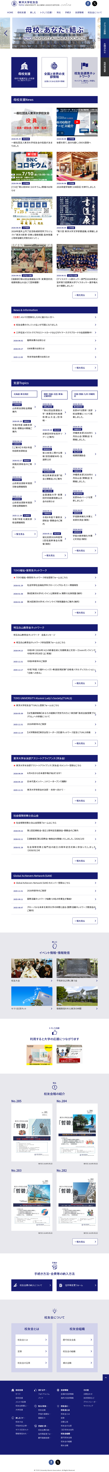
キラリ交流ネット (22, 1430)
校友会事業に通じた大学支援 (23, 1406)
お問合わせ (87, 1394)
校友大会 (19, 1422)
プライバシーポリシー (90, 1402)
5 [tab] (60, 43)
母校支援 (19, 1398)
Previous (7, 33)
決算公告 (64, 1422)
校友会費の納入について (32, 1285)
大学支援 (19, 1410)
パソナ (40, 1398)
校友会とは (33, 1340)
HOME (10, 12)
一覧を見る (86, 295)
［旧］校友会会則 (67, 1430)
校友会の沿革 (33, 1363)
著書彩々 (41, 1418)
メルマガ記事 (21, 1402)
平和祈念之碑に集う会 (23, 1426)
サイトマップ (88, 1406)
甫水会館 (78, 1363)
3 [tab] (54, 43)
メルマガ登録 (104, 28)
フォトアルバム (43, 1394)
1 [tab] (48, 43)
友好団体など (88, 1398)
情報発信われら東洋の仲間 (23, 1433)
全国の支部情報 (67, 1394)
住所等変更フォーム (78, 1285)
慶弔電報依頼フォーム (45, 1438)
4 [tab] (57, 43)
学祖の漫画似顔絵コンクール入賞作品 (45, 1414)
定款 (33, 1351)
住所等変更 (104, 67)
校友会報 (42, 1410)
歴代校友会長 (78, 1340)
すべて (18, 1394)
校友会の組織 (78, 1351)
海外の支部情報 (67, 1398)
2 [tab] (51, 43)
